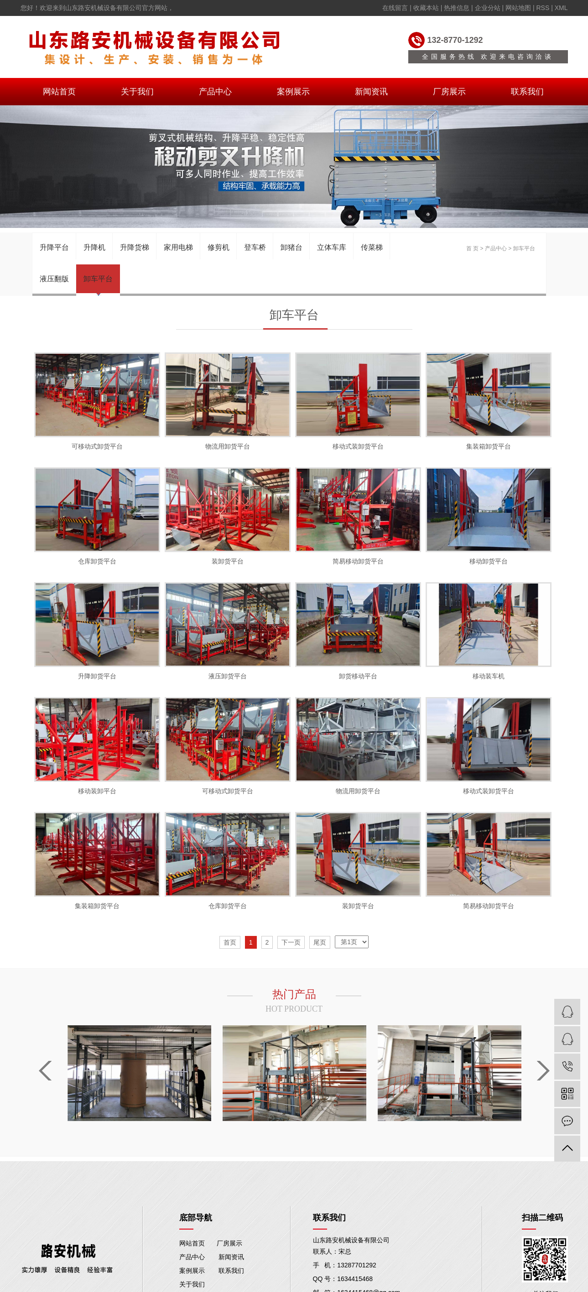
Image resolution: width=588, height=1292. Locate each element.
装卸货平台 (228, 561)
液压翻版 (54, 279)
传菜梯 (372, 247)
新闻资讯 (371, 91)
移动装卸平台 (97, 791)
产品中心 (215, 91)
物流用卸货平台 (227, 446)
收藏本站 (426, 7)
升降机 (94, 247)
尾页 (319, 942)
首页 (230, 942)
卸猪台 (291, 247)
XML (561, 7)
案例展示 (293, 91)
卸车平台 (98, 279)
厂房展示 (449, 91)
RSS (542, 7)
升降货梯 (134, 247)
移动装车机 (489, 676)
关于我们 (137, 91)
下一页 (291, 942)
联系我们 (527, 91)
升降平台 (54, 247)
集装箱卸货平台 (488, 446)
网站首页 (59, 91)
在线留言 (395, 7)
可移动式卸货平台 (97, 446)
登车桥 (255, 247)
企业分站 (487, 7)
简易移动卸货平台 (358, 561)
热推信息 (456, 7)
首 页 (472, 248)
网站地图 (518, 7)
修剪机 (218, 247)
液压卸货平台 (227, 676)
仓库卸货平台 (97, 561)
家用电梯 (178, 247)
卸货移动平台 (358, 676)
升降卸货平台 (97, 676)
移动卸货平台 (488, 561)
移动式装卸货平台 (358, 446)
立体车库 (331, 247)
